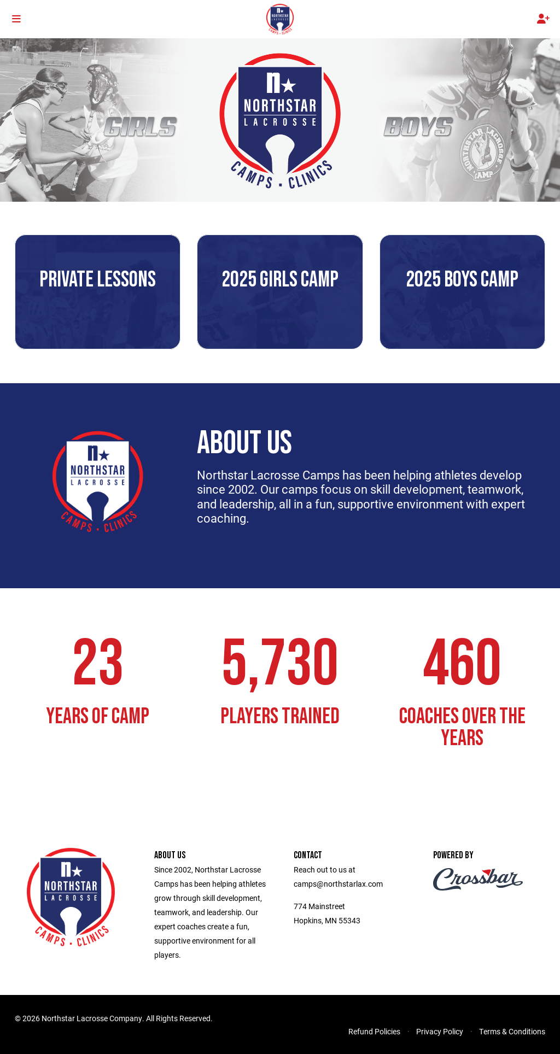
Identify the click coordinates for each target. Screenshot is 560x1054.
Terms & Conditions (512, 1031)
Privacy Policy (439, 1031)
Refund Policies (374, 1031)
